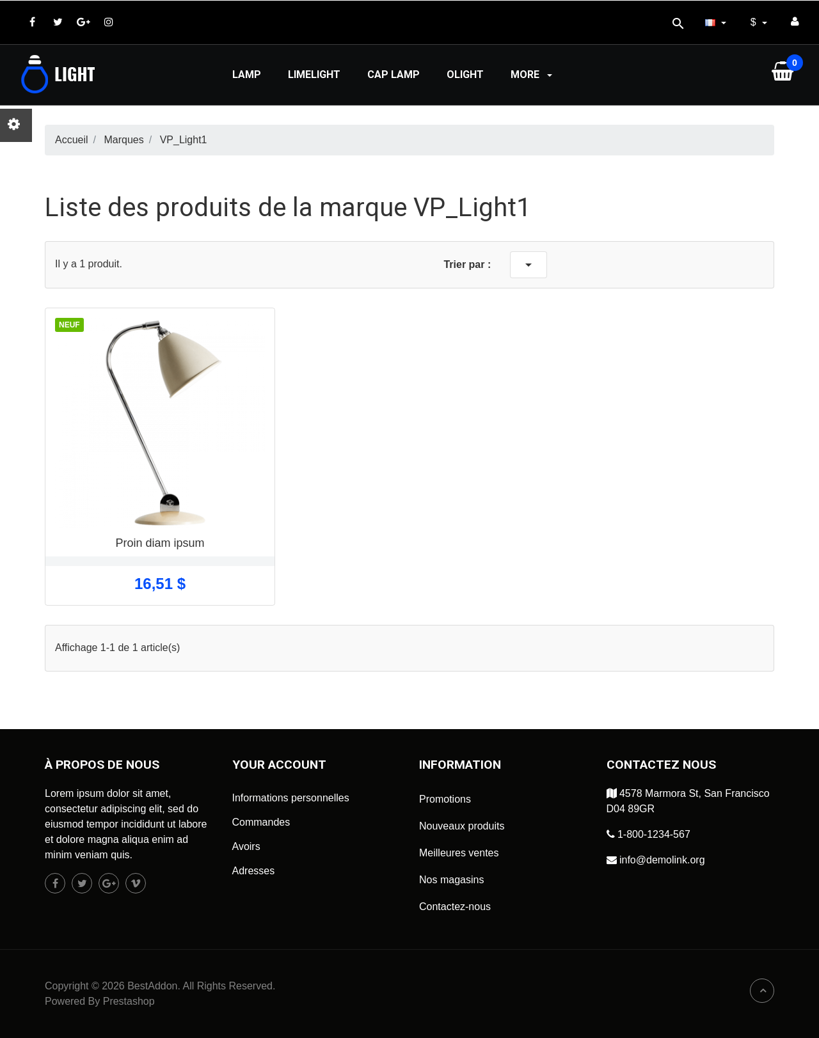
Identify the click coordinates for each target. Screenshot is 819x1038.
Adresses (253, 870)
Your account (279, 764)
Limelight (314, 74)
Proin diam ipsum (159, 543)
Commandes (261, 822)
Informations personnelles (290, 797)
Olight (465, 74)
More (533, 74)
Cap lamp (393, 74)
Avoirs (246, 846)
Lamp (246, 74)
